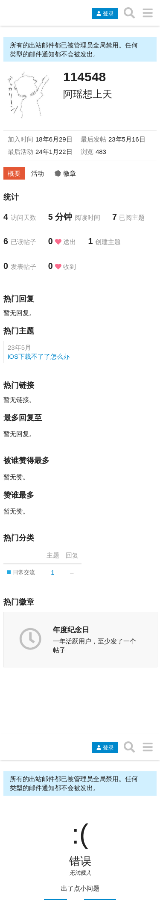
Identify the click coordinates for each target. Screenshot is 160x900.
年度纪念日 (71, 630)
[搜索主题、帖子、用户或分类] (129, 13)
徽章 (65, 173)
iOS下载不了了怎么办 (39, 356)
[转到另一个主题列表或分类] (147, 13)
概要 (14, 173)
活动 (37, 173)
